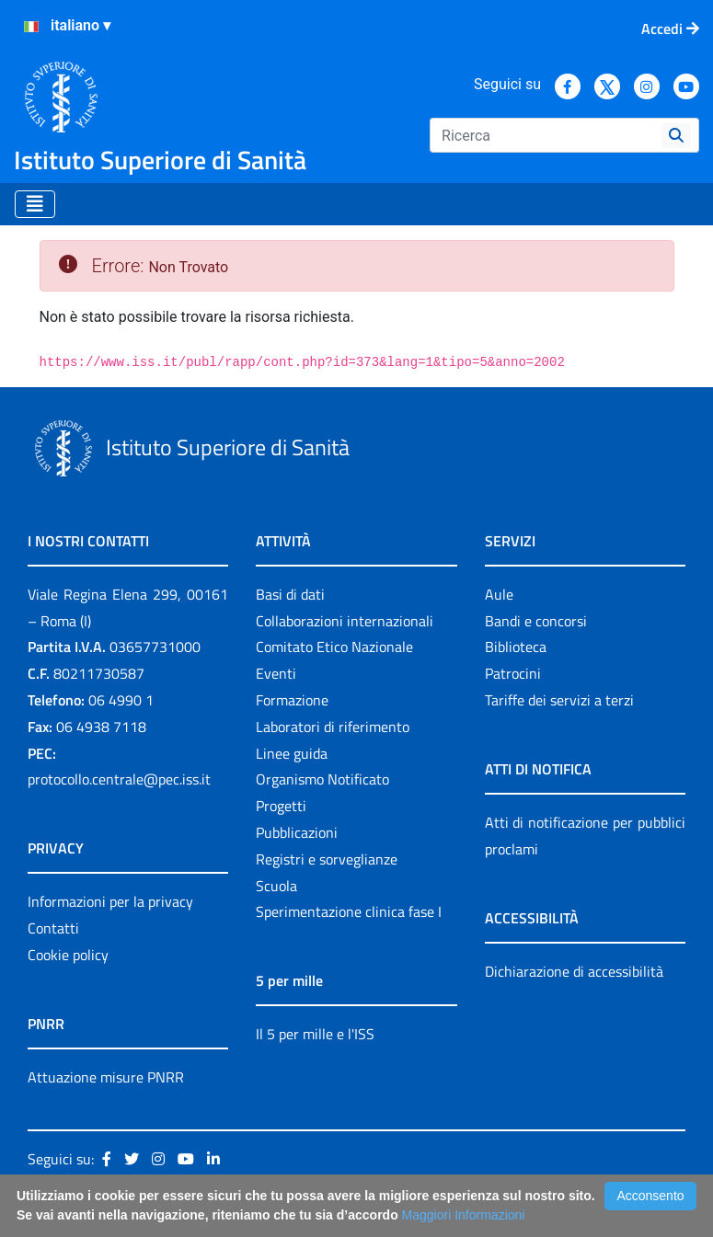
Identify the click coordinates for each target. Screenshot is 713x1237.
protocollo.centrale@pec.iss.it (119, 779)
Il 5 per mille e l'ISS (315, 1034)
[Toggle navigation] (35, 204)
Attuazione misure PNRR (106, 1077)
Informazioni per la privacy (110, 901)
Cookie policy (68, 955)
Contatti (53, 928)
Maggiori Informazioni (463, 1215)
